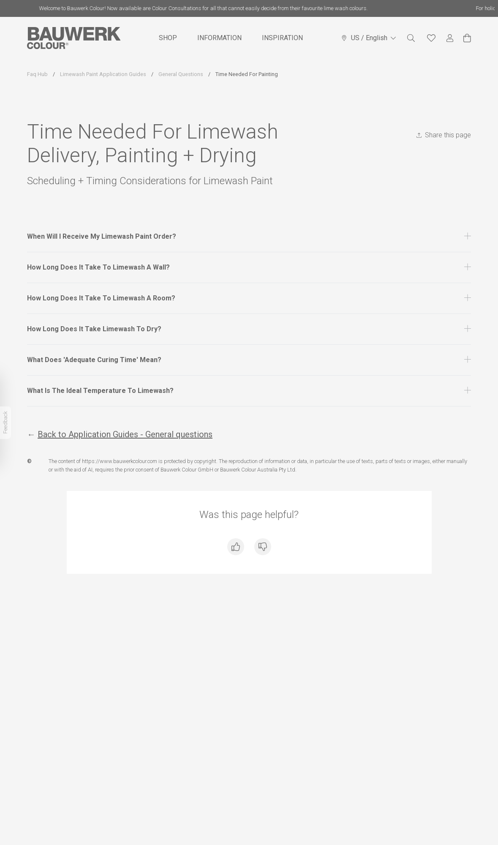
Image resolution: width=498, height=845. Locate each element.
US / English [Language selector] (368, 38)
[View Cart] (467, 38)
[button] (249, 236)
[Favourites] (431, 38)
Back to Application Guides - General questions (125, 434)
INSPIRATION (282, 38)
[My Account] (449, 38)
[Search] (411, 38)
